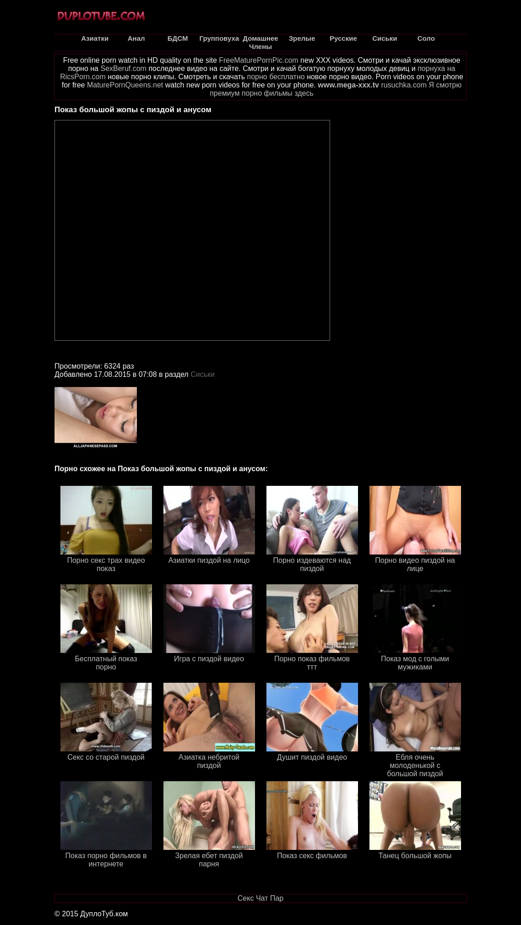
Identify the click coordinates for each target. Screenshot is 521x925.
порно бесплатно (276, 77)
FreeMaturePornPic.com (258, 60)
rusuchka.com (404, 85)
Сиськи (202, 374)
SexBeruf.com (123, 68)
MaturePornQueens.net (125, 85)
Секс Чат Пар (260, 898)
